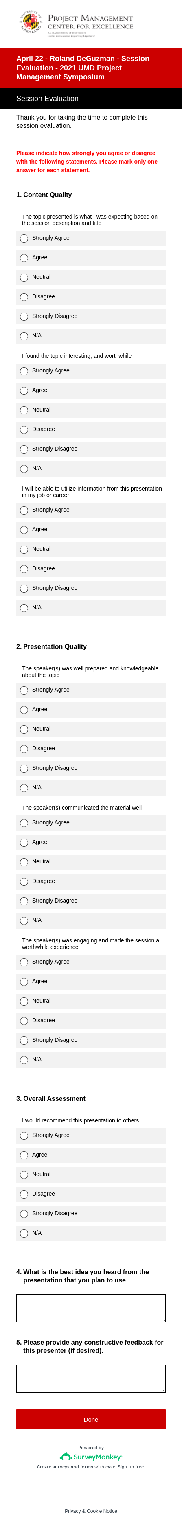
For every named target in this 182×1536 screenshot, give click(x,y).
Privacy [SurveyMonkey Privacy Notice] (73, 1511)
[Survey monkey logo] (91, 1456)
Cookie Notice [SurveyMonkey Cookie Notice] (102, 1511)
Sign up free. (131, 1467)
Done (91, 1419)
